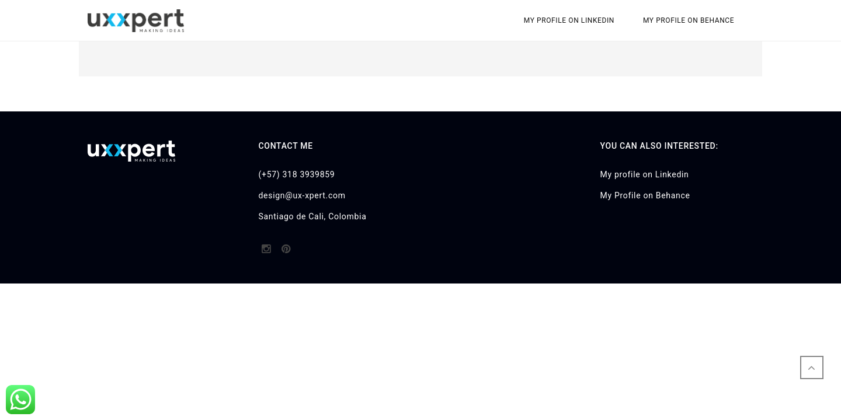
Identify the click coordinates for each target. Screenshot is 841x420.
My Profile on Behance (688, 20)
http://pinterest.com (286, 253)
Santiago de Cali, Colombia (313, 216)
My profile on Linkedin (569, 20)
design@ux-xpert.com (302, 195)
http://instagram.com (266, 253)
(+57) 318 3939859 (297, 174)
